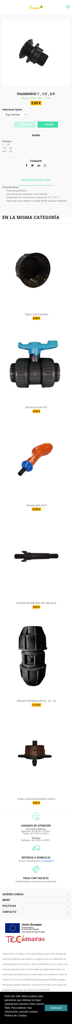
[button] (5, 1019)
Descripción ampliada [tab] (36, 180)
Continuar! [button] (56, 1008)
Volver (48, 124)
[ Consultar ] (47, 861)
